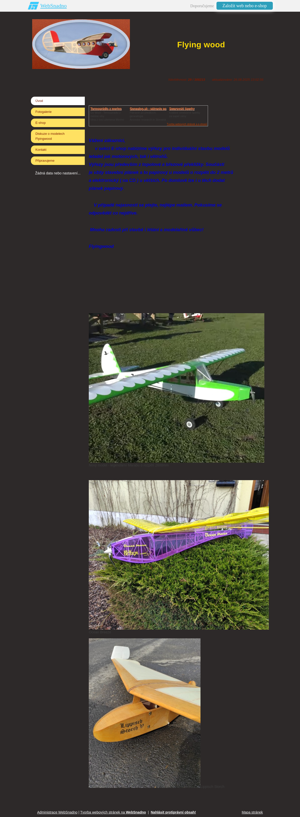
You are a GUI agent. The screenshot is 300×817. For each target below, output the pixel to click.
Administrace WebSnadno (57, 812)
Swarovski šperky (181, 108)
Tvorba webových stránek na (113, 812)
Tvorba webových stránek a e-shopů (187, 124)
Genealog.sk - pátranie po (148, 108)
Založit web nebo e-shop (244, 5)
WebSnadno (53, 5)
